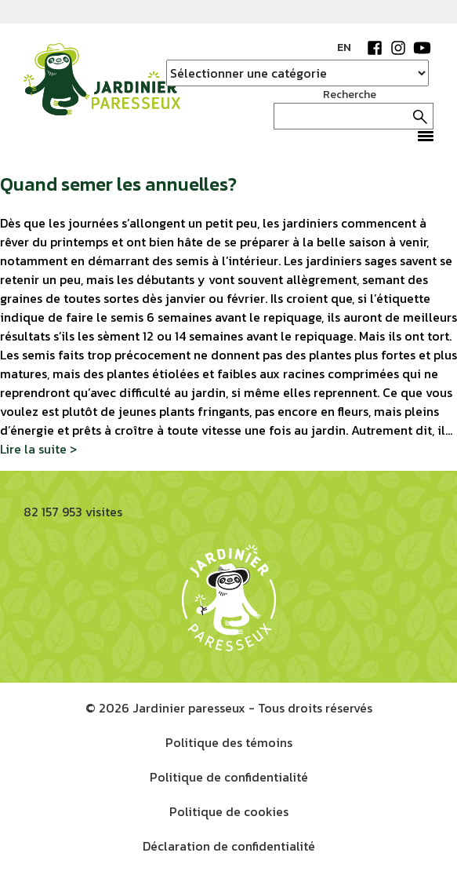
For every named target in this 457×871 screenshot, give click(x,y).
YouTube (421, 48)
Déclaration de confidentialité (229, 845)
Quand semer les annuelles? (118, 184)
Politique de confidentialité (229, 776)
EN (344, 47)
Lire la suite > (38, 448)
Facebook (374, 48)
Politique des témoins (228, 742)
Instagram (398, 48)
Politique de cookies (228, 811)
